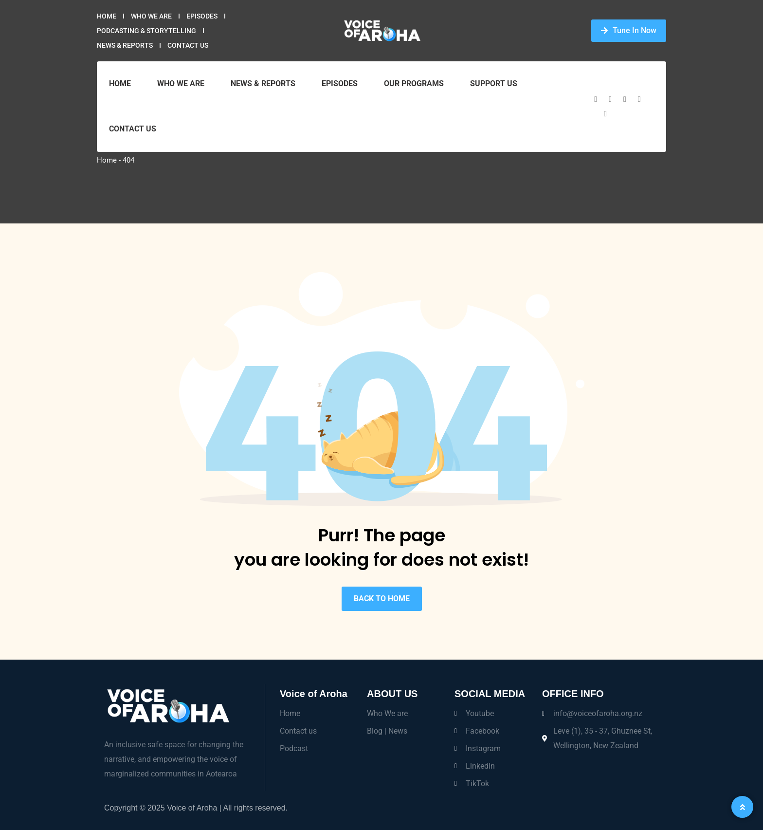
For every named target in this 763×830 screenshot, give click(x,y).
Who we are (151, 16)
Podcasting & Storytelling (146, 31)
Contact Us (187, 45)
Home (106, 16)
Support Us (493, 83)
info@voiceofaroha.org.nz (597, 713)
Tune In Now (628, 30)
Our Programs (414, 83)
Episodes (202, 16)
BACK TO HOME (382, 598)
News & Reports (125, 45)
